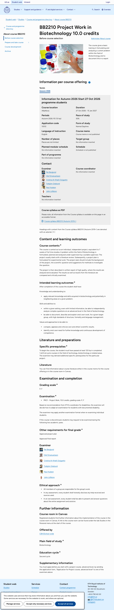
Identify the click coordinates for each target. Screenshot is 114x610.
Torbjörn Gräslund (53, 184)
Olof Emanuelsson (53, 176)
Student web (17, 2)
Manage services (13, 604)
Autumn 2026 (44, 91)
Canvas (34, 592)
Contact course (66, 592)
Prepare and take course (14, 42)
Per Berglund (51, 172)
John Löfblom (51, 191)
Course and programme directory (39, 19)
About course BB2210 (63, 19)
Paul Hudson (51, 187)
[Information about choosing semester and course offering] (89, 82)
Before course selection (14, 38)
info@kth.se (92, 597)
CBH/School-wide (46, 534)
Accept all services (65, 604)
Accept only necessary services (38, 604)
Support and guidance (12, 592)
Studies (21, 19)
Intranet (27, 2)
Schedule (35, 588)
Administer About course (101, 38)
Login (108, 2)
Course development (13, 47)
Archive (8, 51)
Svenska (107, 10)
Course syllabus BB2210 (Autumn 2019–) (60, 221)
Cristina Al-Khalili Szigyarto (56, 180)
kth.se (7, 2)
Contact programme (67, 588)
